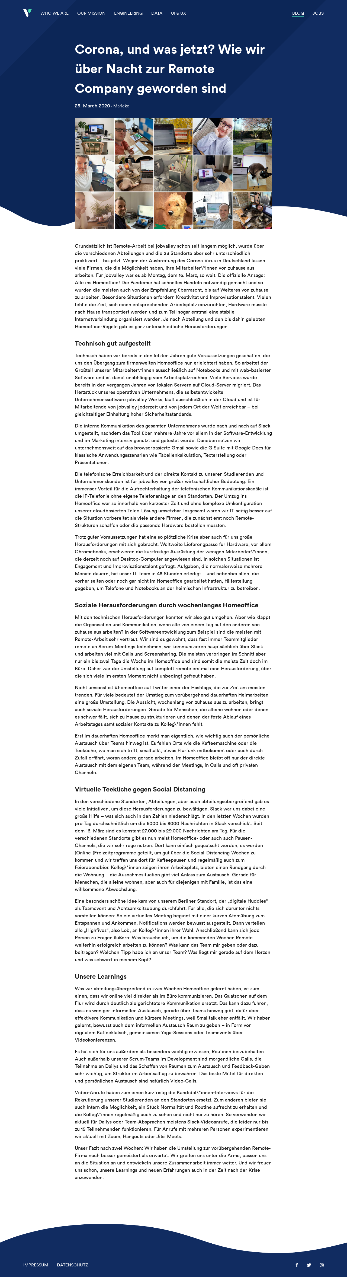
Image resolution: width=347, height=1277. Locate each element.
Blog (298, 13)
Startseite (27, 13)
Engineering (128, 13)
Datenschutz (72, 1265)
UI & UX (178, 13)
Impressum (35, 1265)
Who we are (54, 13)
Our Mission (91, 13)
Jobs (318, 13)
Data (156, 13)
